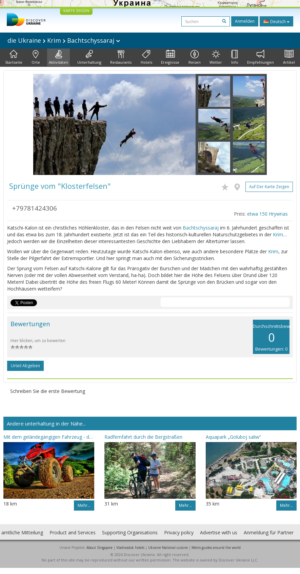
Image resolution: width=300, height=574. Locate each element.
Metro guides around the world (216, 547)
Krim (278, 234)
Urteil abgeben (25, 366)
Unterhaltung (89, 57)
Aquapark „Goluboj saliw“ (233, 437)
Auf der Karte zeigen (269, 187)
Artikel (289, 57)
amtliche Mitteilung (22, 532)
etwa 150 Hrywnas (267, 214)
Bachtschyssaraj (201, 227)
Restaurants (121, 57)
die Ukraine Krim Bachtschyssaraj (63, 40)
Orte (36, 57)
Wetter (215, 57)
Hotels (146, 57)
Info (234, 57)
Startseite (13, 57)
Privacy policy (179, 532)
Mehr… (84, 505)
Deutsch (276, 21)
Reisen (194, 57)
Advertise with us (218, 532)
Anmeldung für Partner (269, 532)
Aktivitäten (58, 57)
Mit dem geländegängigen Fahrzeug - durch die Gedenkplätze (48, 437)
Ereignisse (170, 57)
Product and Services (72, 532)
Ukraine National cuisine (168, 547)
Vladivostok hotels (130, 547)
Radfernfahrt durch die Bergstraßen (143, 437)
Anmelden (245, 21)
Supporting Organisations (130, 532)
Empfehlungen (260, 57)
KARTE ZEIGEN (76, 10)
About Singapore (99, 547)
